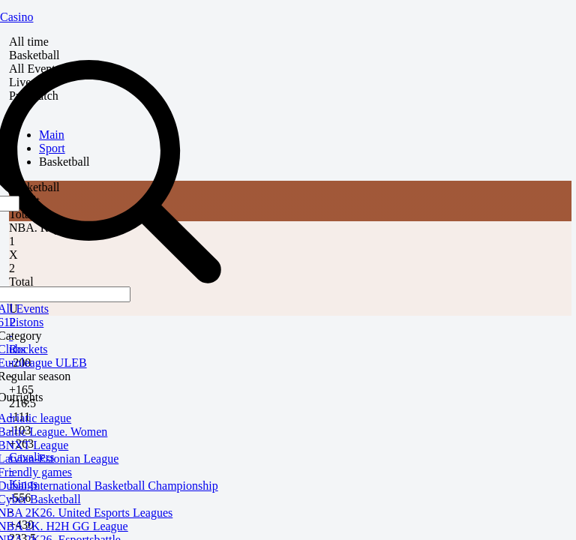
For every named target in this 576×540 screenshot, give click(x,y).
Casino (16, 16)
